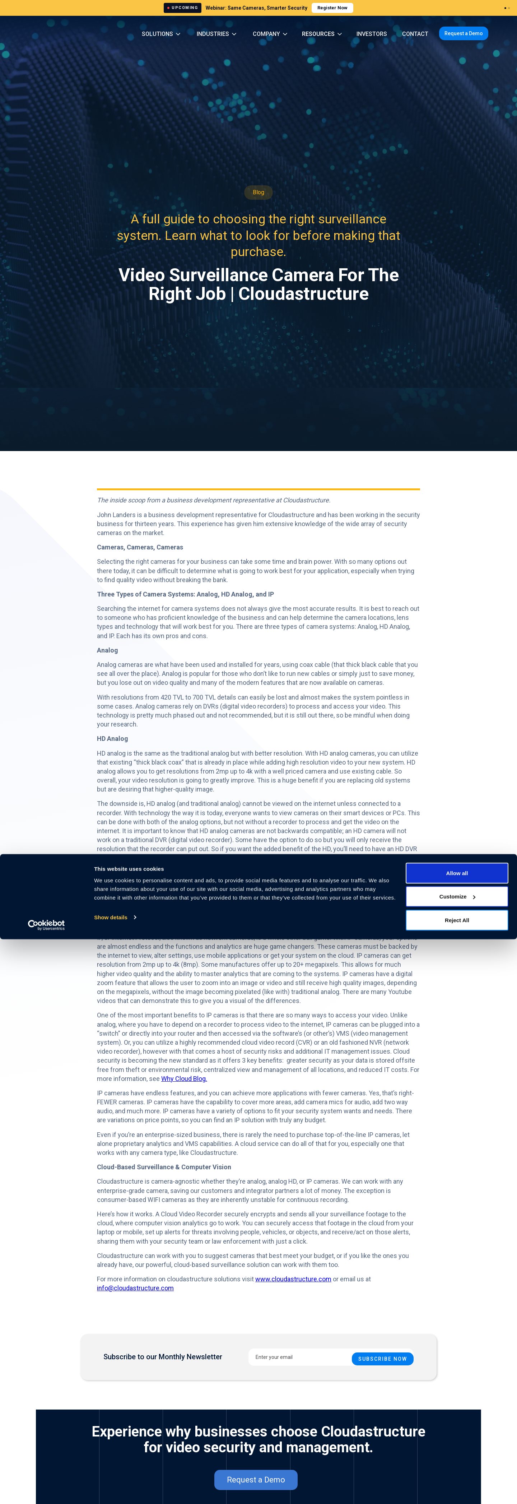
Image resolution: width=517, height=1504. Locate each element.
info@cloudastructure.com (135, 1288)
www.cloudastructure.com (293, 1279)
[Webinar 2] (509, 8)
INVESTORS (372, 34)
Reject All (457, 1485)
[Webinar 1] (505, 8)
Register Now (332, 7)
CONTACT (415, 34)
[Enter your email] (331, 1357)
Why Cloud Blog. (184, 1078)
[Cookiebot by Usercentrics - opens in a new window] (46, 1490)
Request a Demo (463, 33)
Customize (457, 1461)
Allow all (457, 1438)
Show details (110, 1482)
